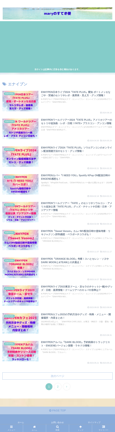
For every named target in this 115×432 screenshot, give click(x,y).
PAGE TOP (57, 410)
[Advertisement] (57, 45)
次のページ (57, 376)
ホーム (21, 422)
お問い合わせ (57, 422)
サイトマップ (94, 422)
